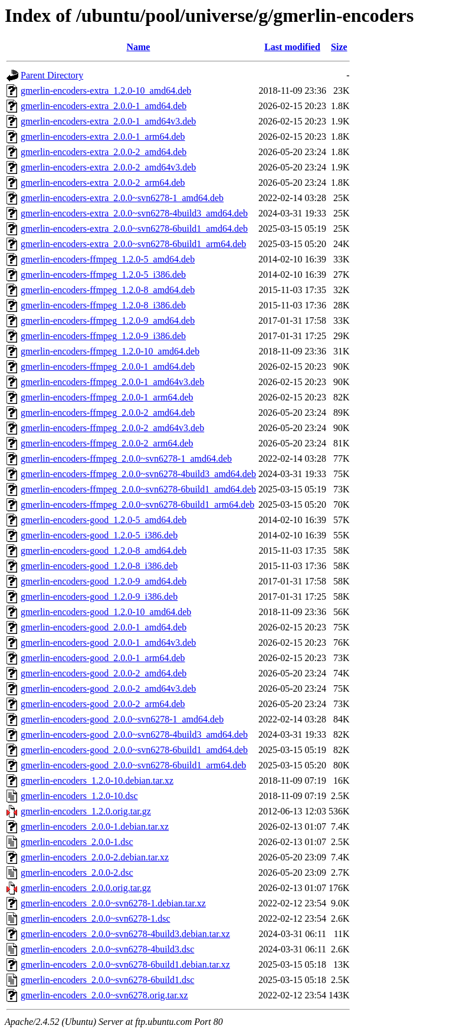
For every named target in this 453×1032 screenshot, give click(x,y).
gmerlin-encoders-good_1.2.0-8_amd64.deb (103, 550)
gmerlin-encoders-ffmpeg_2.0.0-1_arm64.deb (107, 397)
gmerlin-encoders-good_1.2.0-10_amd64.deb (106, 612)
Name (138, 47)
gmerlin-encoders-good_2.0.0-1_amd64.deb (103, 627)
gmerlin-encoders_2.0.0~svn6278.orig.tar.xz (104, 995)
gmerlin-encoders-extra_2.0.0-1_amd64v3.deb (108, 121)
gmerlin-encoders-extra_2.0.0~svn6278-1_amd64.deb (122, 198)
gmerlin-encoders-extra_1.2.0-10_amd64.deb (106, 91)
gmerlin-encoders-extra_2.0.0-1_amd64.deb (103, 106)
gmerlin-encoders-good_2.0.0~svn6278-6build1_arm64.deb (133, 765)
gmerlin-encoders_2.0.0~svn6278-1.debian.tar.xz (113, 903)
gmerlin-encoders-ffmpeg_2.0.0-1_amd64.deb (108, 366)
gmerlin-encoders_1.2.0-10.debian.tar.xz (97, 780)
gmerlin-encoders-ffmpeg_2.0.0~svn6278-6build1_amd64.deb (138, 489)
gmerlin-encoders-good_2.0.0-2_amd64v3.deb (108, 688)
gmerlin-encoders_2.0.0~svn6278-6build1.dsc (107, 980)
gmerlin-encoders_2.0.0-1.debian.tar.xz (95, 826)
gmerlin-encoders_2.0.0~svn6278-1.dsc (95, 918)
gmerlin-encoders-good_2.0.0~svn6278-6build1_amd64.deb (134, 750)
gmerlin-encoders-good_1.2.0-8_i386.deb (99, 566)
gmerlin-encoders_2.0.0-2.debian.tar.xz (95, 857)
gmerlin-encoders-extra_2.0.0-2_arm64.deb (103, 183)
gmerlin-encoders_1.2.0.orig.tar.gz (86, 811)
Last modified (292, 47)
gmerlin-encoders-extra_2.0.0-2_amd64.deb (103, 152)
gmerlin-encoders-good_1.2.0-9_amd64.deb (103, 581)
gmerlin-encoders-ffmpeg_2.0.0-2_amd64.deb (108, 412)
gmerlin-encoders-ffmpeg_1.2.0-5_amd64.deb (108, 259)
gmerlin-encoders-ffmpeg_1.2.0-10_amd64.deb (110, 351)
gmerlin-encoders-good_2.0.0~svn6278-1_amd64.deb (122, 719)
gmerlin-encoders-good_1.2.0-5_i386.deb (99, 535)
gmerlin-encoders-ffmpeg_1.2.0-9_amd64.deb (108, 320)
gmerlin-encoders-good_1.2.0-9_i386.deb (99, 596)
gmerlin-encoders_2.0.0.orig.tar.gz (86, 888)
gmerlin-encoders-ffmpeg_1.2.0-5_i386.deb (103, 274)
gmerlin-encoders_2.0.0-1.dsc (77, 842)
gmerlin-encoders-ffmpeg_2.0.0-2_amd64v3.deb (112, 428)
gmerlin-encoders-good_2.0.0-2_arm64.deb (103, 704)
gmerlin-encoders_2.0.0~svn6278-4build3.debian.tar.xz (125, 934)
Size (339, 47)
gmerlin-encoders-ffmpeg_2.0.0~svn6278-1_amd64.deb (126, 458)
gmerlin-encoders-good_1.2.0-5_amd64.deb (103, 520)
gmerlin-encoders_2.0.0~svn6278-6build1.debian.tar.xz (125, 964)
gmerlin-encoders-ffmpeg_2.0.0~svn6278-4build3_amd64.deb (138, 474)
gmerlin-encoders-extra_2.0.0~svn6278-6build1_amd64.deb (134, 229)
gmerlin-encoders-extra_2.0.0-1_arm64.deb (103, 137)
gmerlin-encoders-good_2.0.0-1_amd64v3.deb (108, 642)
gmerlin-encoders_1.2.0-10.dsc (79, 796)
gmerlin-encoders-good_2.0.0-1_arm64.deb (103, 658)
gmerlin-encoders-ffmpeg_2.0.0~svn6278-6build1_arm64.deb (137, 504)
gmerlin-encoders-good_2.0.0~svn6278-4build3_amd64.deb (134, 734)
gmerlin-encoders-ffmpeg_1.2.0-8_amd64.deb (108, 290)
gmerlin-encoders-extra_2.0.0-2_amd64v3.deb (108, 167)
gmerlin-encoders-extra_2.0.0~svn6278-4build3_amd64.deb (134, 213)
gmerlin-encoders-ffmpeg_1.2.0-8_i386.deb (103, 305)
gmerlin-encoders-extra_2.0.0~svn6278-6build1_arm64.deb (133, 244)
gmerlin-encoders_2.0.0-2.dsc (77, 872)
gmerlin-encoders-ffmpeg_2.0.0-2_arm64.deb (107, 443)
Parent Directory (52, 75)
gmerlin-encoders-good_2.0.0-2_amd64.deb (103, 673)
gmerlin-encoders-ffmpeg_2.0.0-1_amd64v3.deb (112, 382)
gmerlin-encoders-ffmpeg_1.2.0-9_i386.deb (103, 336)
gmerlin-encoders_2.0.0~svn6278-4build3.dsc (107, 949)
